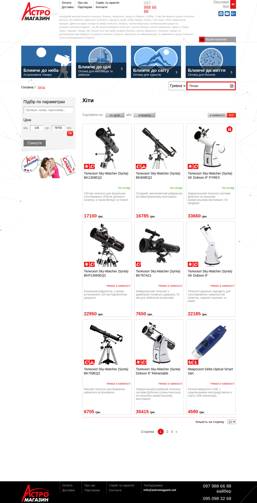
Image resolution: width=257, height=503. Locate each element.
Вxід (226, 6)
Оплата (66, 2)
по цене (115, 115)
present (230, 129)
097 (150, 7)
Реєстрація (221, 1)
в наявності (217, 115)
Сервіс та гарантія (107, 2)
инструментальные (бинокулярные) (195, 362)
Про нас (83, 2)
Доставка (67, 7)
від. (26, 128)
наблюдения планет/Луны (92, 166)
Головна (27, 87)
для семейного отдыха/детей (190, 362)
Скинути (35, 143)
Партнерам (84, 7)
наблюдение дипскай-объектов (86, 166)
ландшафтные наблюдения (143, 166)
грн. (69, 128)
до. (47, 128)
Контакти (101, 7)
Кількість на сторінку (210, 422)
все (231, 115)
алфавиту (144, 115)
